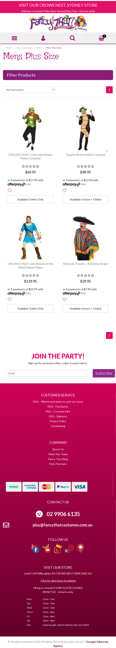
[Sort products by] (29, 89)
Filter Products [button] (21, 74)
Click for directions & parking (58, 580)
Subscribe (103, 373)
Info (28, 184)
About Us (58, 449)
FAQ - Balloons (58, 416)
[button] (10, 190)
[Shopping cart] (101, 37)
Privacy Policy (58, 421)
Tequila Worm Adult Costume (85, 154)
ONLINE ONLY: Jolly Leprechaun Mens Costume (30, 156)
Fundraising (58, 426)
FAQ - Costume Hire (58, 411)
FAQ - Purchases (58, 406)
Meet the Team (58, 454)
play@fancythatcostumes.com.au (62, 524)
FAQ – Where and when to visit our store (58, 401)
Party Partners (58, 464)
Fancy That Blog (58, 459)
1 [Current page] (109, 89)
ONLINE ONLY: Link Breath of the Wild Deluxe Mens (30, 265)
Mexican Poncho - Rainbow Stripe (85, 263)
